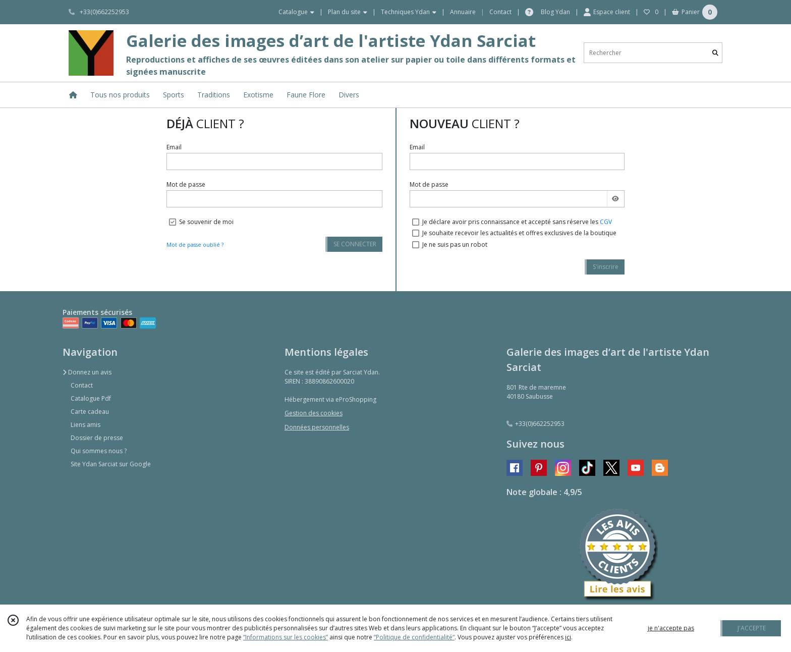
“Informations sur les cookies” (285, 637)
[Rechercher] (715, 53)
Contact (500, 12)
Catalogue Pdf (91, 398)
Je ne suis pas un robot (454, 244)
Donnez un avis (87, 372)
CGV (606, 222)
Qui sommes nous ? (99, 451)
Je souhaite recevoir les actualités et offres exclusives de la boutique (519, 233)
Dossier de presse (97, 437)
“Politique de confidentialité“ (414, 637)
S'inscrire (605, 266)
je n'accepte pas (671, 628)
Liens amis (85, 424)
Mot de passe (185, 184)
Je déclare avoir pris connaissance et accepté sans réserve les (517, 222)
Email (174, 147)
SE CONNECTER (354, 244)
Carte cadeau (90, 411)
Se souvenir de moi (206, 222)
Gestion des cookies (314, 413)
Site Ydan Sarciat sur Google (111, 464)
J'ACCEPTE (752, 628)
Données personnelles (317, 427)
